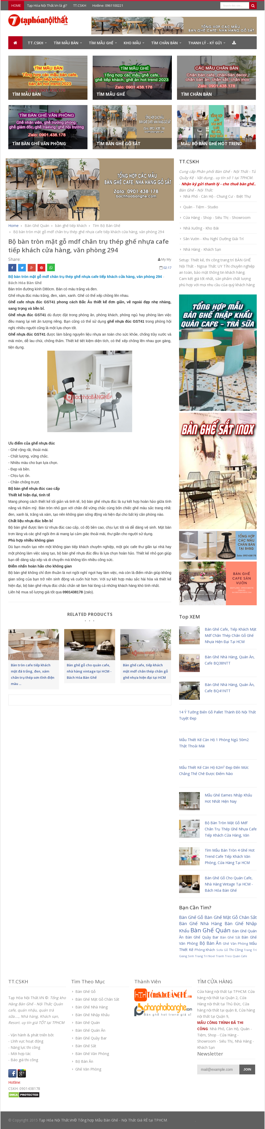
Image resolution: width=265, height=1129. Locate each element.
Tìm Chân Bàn (164, 42)
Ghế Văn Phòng (235, 943)
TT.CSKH (79, 5)
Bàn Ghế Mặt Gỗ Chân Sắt (230, 917)
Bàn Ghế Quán (210, 930)
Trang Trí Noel (205, 956)
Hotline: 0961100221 (107, 5)
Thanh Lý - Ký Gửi (205, 42)
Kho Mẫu (132, 42)
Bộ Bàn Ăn (211, 943)
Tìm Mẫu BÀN (66, 42)
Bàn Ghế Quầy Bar (202, 937)
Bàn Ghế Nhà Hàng (200, 923)
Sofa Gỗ (222, 950)
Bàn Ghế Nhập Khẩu (92, 1014)
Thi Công (236, 950)
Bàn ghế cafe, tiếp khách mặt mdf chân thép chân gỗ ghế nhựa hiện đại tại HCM (230, 635)
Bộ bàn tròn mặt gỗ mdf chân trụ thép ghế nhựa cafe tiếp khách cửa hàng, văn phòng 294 (88, 231)
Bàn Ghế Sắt (230, 937)
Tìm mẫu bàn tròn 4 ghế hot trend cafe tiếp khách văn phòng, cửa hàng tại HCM (230, 856)
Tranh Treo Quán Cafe (231, 956)
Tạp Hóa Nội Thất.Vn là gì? (47, 5)
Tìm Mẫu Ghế (101, 42)
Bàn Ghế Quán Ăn (90, 1030)
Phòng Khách (205, 950)
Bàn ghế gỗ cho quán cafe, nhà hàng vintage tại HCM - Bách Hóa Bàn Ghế (229, 884)
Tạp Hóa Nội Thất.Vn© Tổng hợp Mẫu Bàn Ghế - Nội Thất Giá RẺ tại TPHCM (103, 1120)
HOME (16, 5)
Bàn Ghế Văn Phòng (92, 1053)
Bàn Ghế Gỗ (191, 917)
